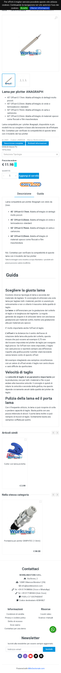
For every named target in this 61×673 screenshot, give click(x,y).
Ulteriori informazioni (39, 8)
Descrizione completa (13, 143)
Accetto (24, 8)
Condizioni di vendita (15, 614)
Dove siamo (15, 625)
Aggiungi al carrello (29, 175)
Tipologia (6, 150)
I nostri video (45, 614)
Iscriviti (49, 649)
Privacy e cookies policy (15, 618)
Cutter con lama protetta (14, 464)
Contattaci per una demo (15, 628)
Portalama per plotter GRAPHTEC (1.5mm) (22, 541)
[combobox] (30, 154)
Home (4, 10)
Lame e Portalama (18, 10)
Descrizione (24, 193)
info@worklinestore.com (32, 586)
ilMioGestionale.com (36, 668)
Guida (40, 193)
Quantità (6, 171)
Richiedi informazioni (37, 143)
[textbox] (30, 154)
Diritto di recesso (15, 621)
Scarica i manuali (45, 618)
